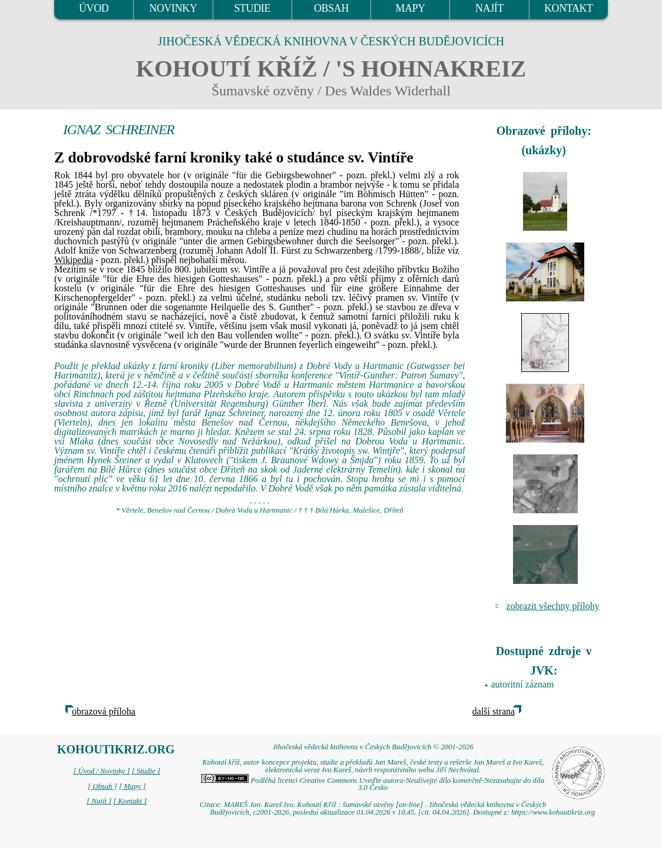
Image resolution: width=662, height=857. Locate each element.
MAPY (410, 8)
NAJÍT (489, 8)
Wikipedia (73, 260)
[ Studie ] (146, 771)
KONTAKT (568, 8)
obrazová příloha (103, 711)
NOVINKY (173, 8)
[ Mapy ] (132, 786)
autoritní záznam (522, 684)
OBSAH (331, 8)
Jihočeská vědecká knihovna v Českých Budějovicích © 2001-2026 (373, 747)
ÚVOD (93, 8)
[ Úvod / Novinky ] (101, 771)
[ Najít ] (99, 801)
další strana (493, 711)
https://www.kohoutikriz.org (553, 812)
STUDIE (252, 8)
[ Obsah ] (102, 786)
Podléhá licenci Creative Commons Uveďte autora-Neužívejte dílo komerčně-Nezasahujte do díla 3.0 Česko (372, 784)
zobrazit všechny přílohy (553, 606)
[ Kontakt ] (130, 801)
